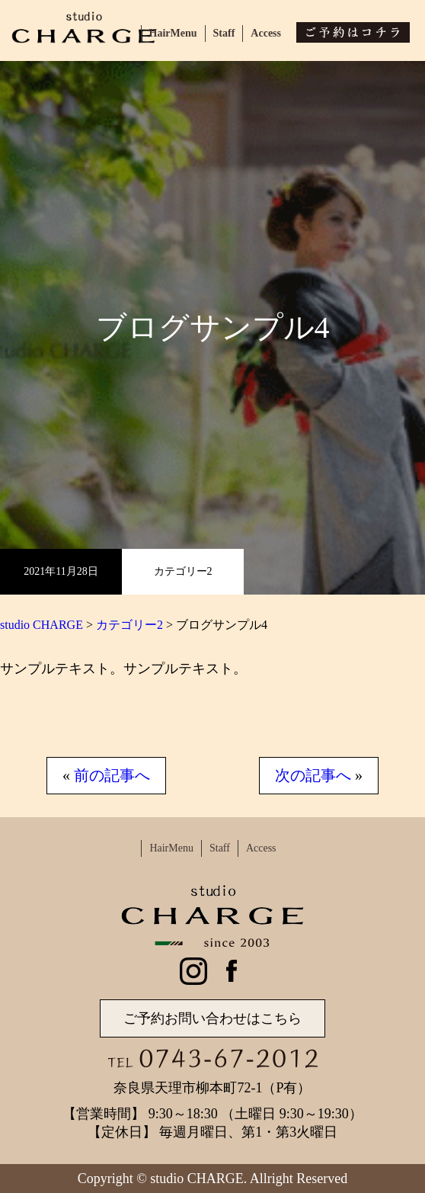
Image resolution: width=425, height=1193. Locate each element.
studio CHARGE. (198, 1178)
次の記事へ (313, 775)
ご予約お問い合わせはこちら (212, 1018)
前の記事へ (112, 775)
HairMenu (173, 33)
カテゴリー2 (183, 571)
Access (266, 33)
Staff (224, 33)
